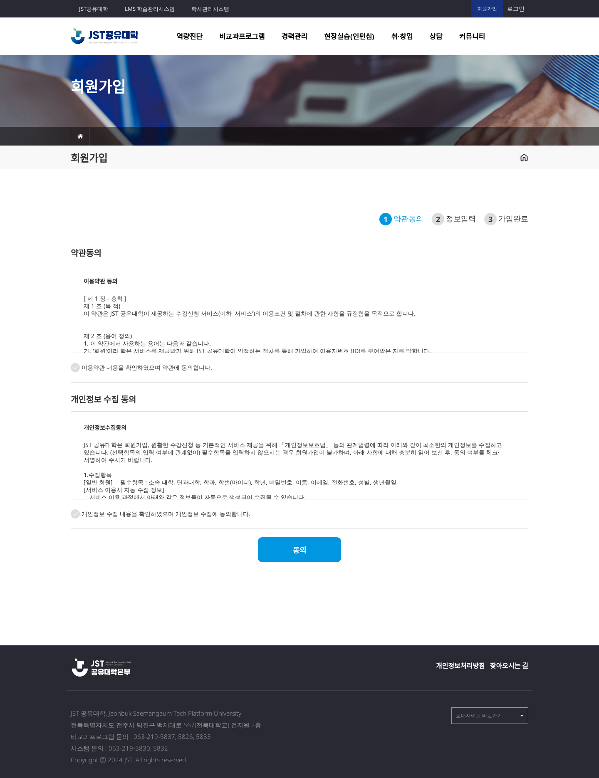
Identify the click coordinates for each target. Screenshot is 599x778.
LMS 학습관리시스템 (150, 8)
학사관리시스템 (210, 8)
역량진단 (189, 36)
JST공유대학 (93, 8)
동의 (299, 550)
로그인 (516, 8)
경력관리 (294, 36)
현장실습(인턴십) (349, 36)
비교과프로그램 (242, 36)
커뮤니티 (472, 36)
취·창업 (402, 36)
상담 (435, 36)
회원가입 (487, 8)
